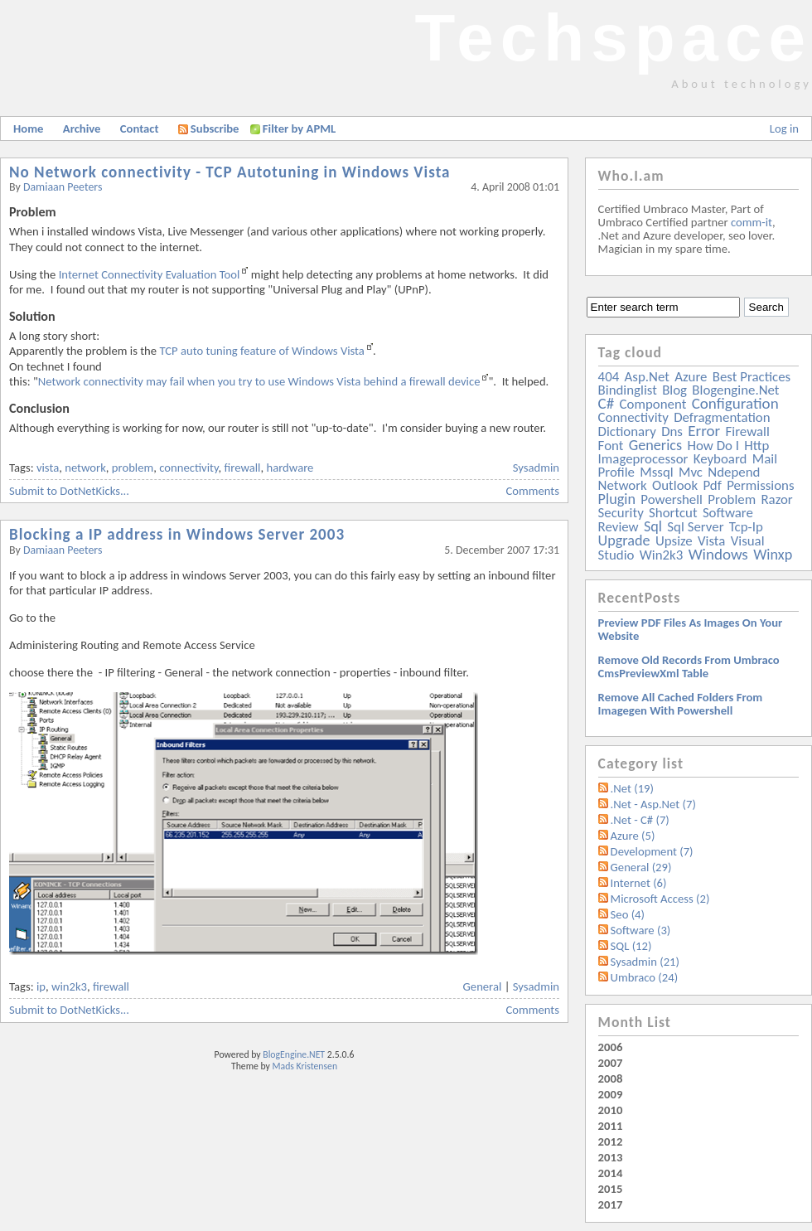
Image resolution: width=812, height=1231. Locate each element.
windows (718, 554)
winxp (772, 554)
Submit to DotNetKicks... (69, 490)
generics (655, 445)
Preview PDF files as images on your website (690, 629)
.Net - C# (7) (640, 819)
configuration (735, 403)
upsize (674, 541)
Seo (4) (628, 914)
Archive (82, 128)
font (611, 445)
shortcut (673, 512)
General (482, 986)
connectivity (188, 467)
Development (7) (652, 851)
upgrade (624, 540)
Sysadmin (536, 467)
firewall (243, 467)
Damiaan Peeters (63, 187)
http (756, 445)
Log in (784, 128)
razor (776, 499)
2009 (610, 1094)
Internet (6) (639, 882)
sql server (695, 527)
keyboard (720, 459)
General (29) (641, 867)
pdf (712, 485)
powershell (671, 499)
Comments (532, 490)
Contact (139, 128)
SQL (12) (631, 945)
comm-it (751, 222)
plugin (617, 499)
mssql (656, 472)
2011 (610, 1125)
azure (690, 376)
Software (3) (641, 930)
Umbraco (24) (645, 977)
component (653, 404)
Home (28, 128)
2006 (610, 1047)
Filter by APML (299, 128)
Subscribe (208, 128)
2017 (610, 1204)
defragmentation (722, 417)
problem (132, 467)
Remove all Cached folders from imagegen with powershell (680, 704)
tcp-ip (746, 527)
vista (47, 467)
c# (606, 403)
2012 (610, 1141)
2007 (610, 1062)
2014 (610, 1173)
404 (609, 376)
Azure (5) (633, 835)
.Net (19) (632, 788)
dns (672, 431)
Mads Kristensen (305, 1066)
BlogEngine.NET (294, 1054)
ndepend (734, 472)
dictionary (627, 431)
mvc (691, 472)
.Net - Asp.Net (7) (653, 804)
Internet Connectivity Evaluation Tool (149, 274)
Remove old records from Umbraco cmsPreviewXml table (689, 666)
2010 (610, 1110)
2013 (610, 1157)
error (704, 430)
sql (653, 526)
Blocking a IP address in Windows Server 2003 (177, 534)
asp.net (647, 376)
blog (674, 390)
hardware (289, 467)
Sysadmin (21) (645, 961)
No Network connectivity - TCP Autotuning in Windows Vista (230, 172)
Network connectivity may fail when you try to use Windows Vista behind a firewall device (259, 381)
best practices (751, 376)
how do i (713, 445)
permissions (760, 485)
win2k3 (69, 986)
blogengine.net (735, 390)
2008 (610, 1078)
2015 (610, 1188)
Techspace (613, 38)
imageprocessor (643, 459)
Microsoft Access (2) (660, 898)
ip (41, 986)
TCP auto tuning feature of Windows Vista (261, 350)
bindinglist (627, 390)
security (621, 512)
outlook (675, 485)
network (85, 467)
